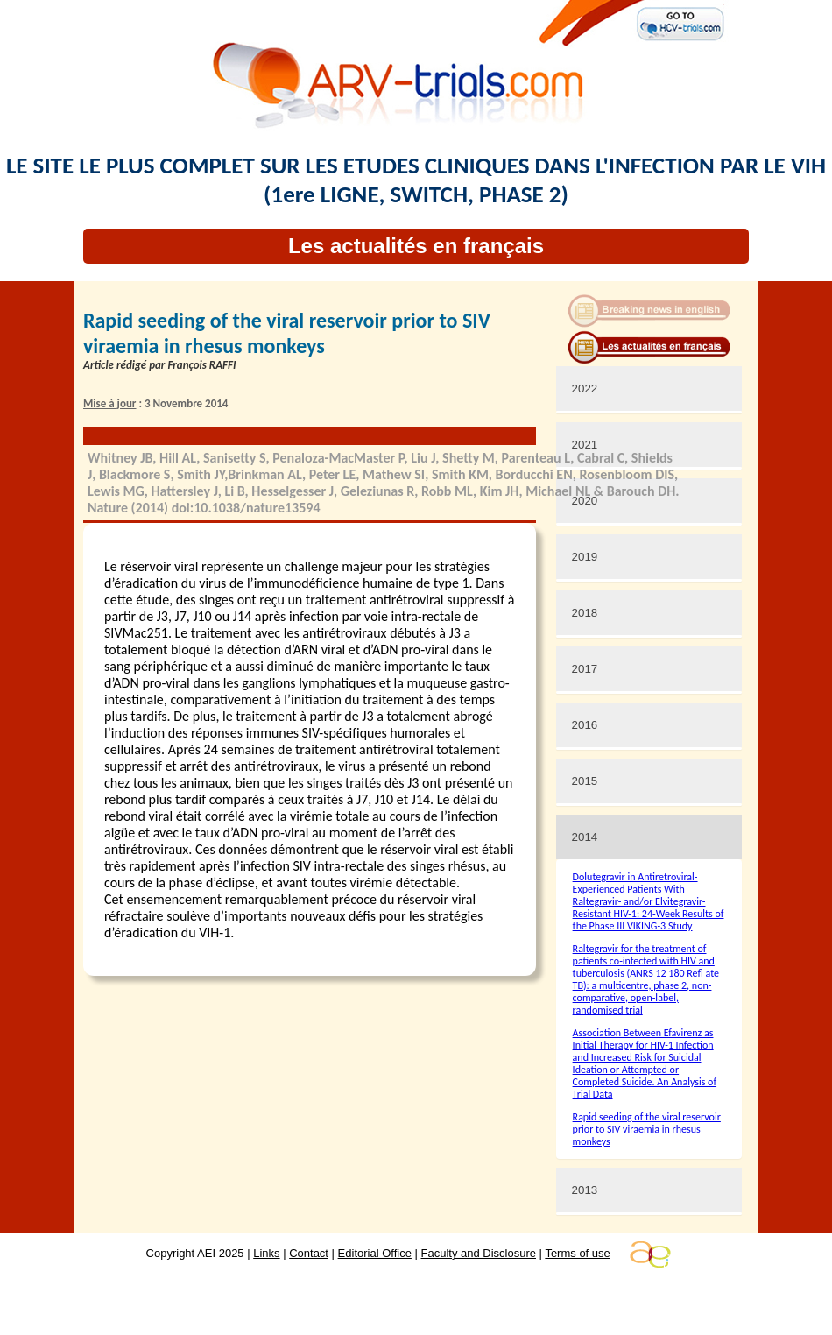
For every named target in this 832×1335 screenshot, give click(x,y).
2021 (585, 444)
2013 (585, 1190)
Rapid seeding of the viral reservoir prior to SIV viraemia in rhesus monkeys (647, 1129)
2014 (585, 837)
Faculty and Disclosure (479, 1253)
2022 (585, 388)
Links (266, 1253)
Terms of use (577, 1253)
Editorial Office (375, 1253)
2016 (585, 724)
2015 (585, 781)
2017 (585, 668)
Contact (308, 1253)
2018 (585, 612)
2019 (585, 556)
